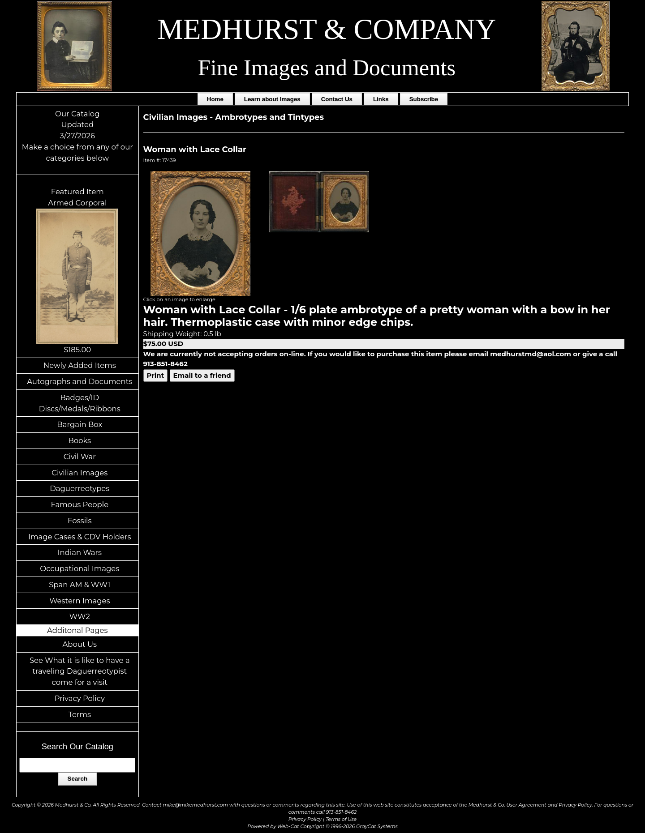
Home (215, 99)
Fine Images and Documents (327, 67)
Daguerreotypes (79, 488)
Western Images (79, 600)
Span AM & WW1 (79, 584)
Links (381, 99)
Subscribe (423, 99)
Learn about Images (272, 99)
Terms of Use (341, 819)
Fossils (80, 520)
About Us (80, 644)
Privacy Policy (80, 698)
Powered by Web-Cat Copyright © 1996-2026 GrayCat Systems (322, 826)
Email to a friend (202, 375)
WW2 (79, 616)
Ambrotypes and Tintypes (269, 117)
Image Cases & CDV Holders (79, 536)
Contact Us (337, 99)
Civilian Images (80, 472)
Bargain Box (79, 424)
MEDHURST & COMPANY (326, 29)
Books (79, 440)
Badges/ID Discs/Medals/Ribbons (79, 403)
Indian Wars (79, 552)
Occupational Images (79, 568)
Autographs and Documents (79, 381)
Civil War (80, 456)
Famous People (79, 504)
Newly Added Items (79, 365)
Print (155, 375)
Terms (80, 714)
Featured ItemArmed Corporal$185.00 (77, 270)
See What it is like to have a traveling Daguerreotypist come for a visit (80, 671)
